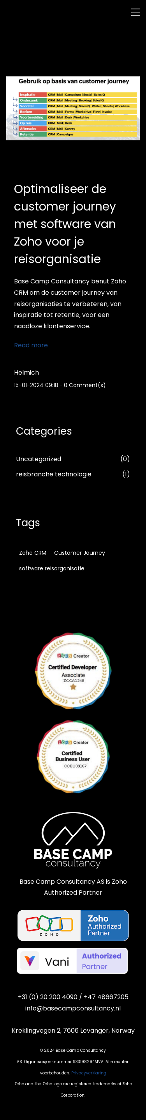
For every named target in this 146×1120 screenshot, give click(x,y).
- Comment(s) (82, 385)
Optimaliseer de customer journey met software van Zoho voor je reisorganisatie (65, 224)
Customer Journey (79, 553)
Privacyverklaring (88, 1073)
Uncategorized (38, 459)
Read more (31, 345)
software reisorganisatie (51, 568)
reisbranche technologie (53, 474)
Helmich (26, 372)
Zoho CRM (32, 553)
